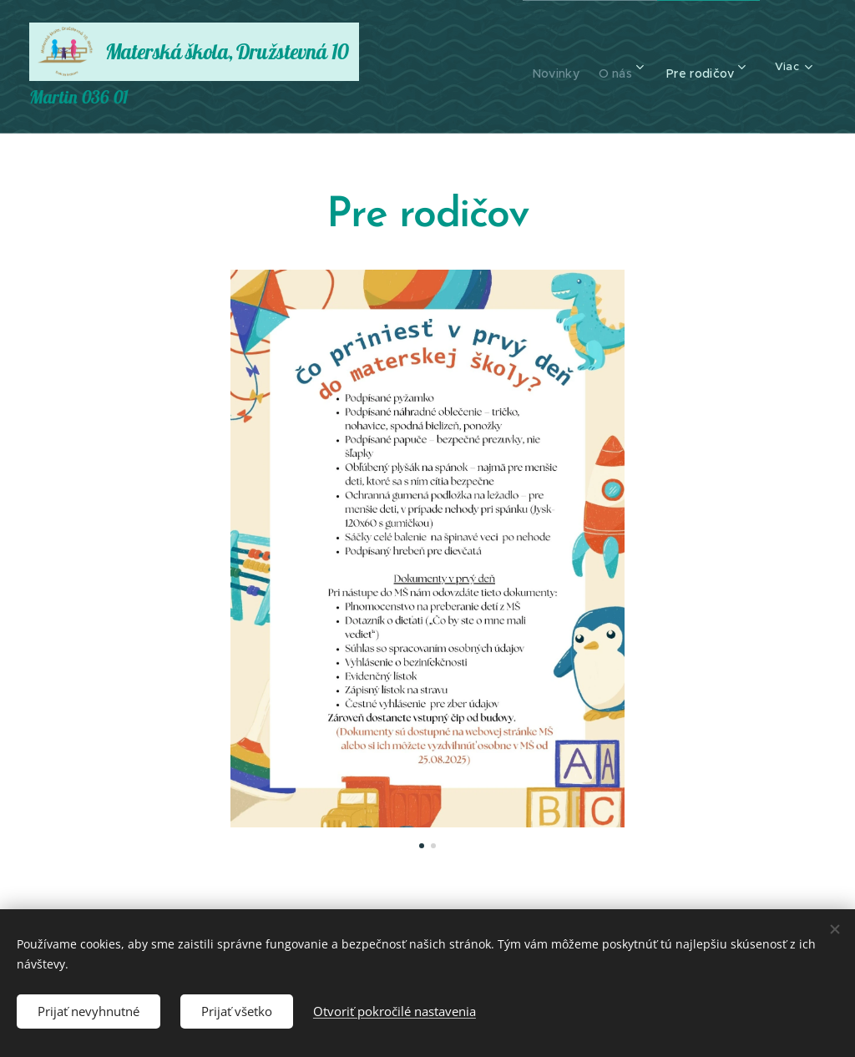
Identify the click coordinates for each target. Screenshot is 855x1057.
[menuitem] (539, 67)
